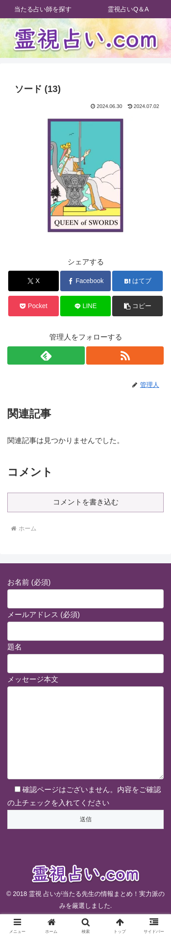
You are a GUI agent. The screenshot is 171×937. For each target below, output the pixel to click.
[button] (137, 306)
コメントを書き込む (86, 502)
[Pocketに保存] (33, 306)
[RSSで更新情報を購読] (125, 355)
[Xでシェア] (33, 281)
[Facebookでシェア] (85, 281)
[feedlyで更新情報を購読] (46, 355)
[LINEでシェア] (85, 306)
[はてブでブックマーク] (137, 281)
